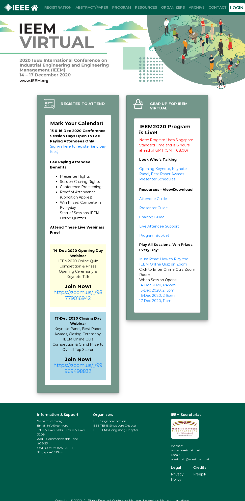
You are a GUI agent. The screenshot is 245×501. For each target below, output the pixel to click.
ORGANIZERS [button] (173, 7)
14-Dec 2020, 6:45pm (157, 285)
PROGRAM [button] (121, 7)
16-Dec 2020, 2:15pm (157, 295)
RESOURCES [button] (146, 7)
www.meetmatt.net (185, 450)
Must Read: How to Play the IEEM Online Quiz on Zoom (163, 262)
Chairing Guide (151, 217)
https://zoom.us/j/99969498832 (78, 368)
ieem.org (56, 421)
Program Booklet (154, 235)
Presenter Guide (153, 208)
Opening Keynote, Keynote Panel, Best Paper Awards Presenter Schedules (163, 174)
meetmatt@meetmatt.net (190, 459)
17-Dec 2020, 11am (155, 301)
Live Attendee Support (159, 226)
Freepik (199, 474)
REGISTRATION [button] (58, 7)
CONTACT (218, 7)
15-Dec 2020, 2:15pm (156, 290)
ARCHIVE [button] (197, 7)
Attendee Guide (153, 199)
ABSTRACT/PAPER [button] (92, 7)
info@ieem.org (57, 425)
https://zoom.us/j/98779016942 (78, 295)
